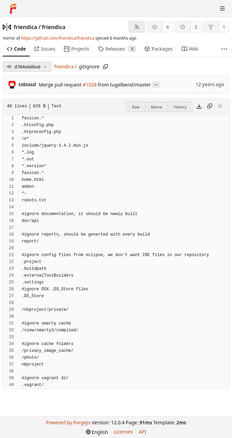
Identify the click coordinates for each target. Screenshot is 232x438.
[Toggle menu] (222, 8)
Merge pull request (60, 84)
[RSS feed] (137, 26)
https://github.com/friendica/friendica (57, 38)
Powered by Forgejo (68, 422)
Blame (156, 106)
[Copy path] (105, 66)
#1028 (89, 84)
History (180, 106)
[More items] (224, 49)
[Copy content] (210, 106)
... (156, 84)
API (142, 431)
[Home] (13, 8)
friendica (25, 27)
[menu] (97, 432)
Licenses (123, 431)
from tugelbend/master (123, 84)
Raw (136, 106)
